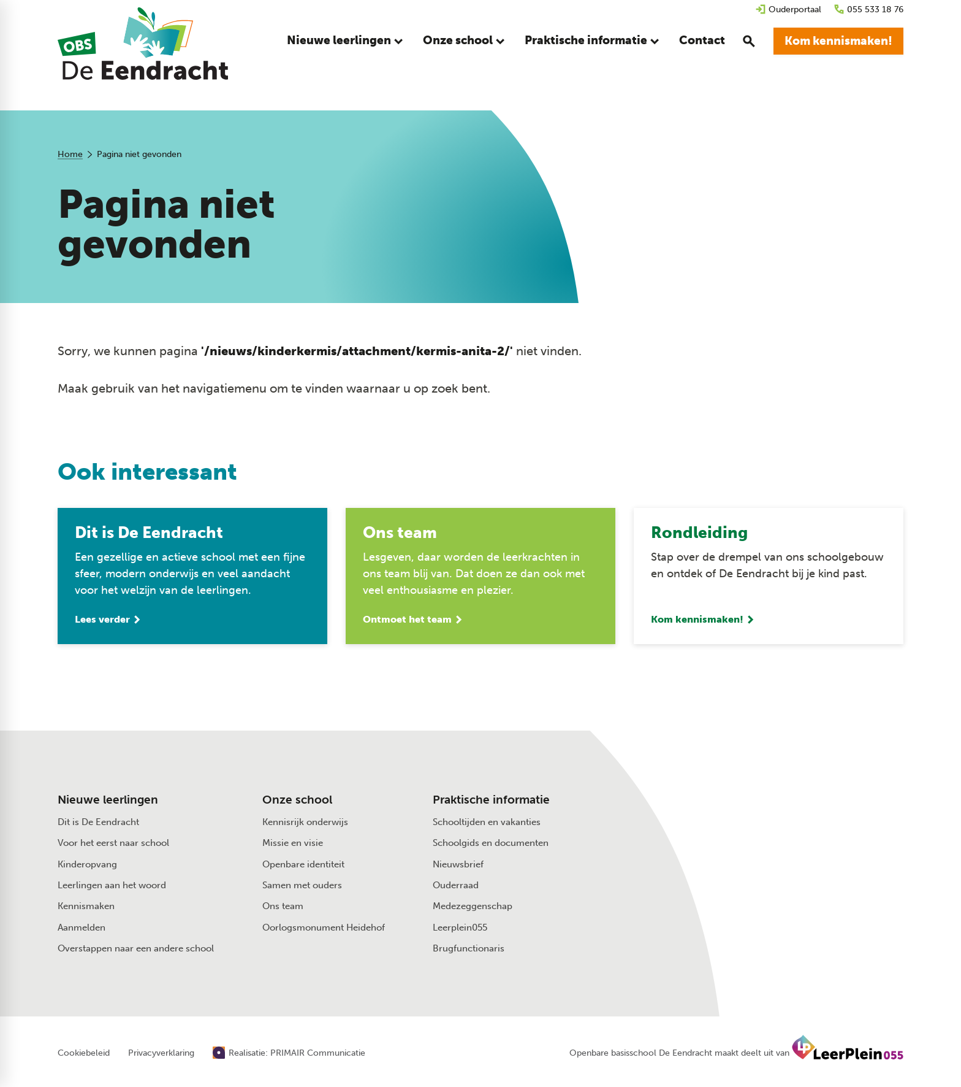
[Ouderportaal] (788, 9)
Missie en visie (292, 845)
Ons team (282, 909)
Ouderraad (456, 888)
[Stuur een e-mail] (770, 820)
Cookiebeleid (84, 1056)
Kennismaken (86, 909)
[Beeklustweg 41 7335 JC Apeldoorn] (777, 846)
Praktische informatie (491, 803)
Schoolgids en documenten (491, 845)
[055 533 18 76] (868, 9)
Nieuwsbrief (458, 867)
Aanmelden (81, 930)
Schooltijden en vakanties (487, 825)
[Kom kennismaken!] (838, 42)
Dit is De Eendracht (98, 825)
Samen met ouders (302, 888)
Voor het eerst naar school (113, 845)
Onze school (297, 803)
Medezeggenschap (472, 909)
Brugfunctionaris (468, 951)
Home (70, 154)
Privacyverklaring (161, 1056)
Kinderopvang (87, 867)
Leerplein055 (460, 930)
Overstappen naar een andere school (136, 951)
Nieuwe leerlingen (108, 803)
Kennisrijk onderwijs (305, 825)
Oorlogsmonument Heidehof (323, 930)
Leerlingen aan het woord (112, 888)
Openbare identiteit (303, 867)
